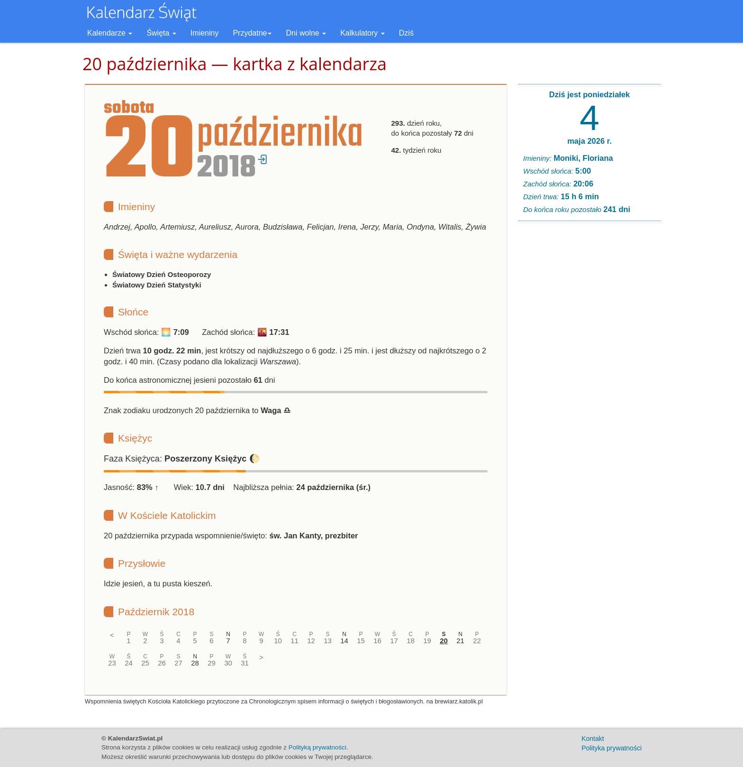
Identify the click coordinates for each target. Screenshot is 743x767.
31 (245, 662)
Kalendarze (109, 33)
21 (460, 640)
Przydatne (252, 33)
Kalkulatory (362, 33)
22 (477, 640)
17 (394, 640)
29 (212, 662)
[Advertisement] (589, 373)
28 (195, 662)
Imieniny (204, 33)
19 (427, 640)
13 (328, 640)
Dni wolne (306, 33)
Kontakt (592, 738)
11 (294, 640)
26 (162, 662)
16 (377, 640)
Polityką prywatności (317, 747)
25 (145, 662)
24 (129, 662)
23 (112, 662)
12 (311, 640)
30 (228, 662)
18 (411, 640)
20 (444, 640)
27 (178, 662)
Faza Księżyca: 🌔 (182, 458)
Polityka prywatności (611, 748)
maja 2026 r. (589, 141)
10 (278, 640)
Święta (161, 33)
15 (361, 640)
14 (344, 640)
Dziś (406, 33)
